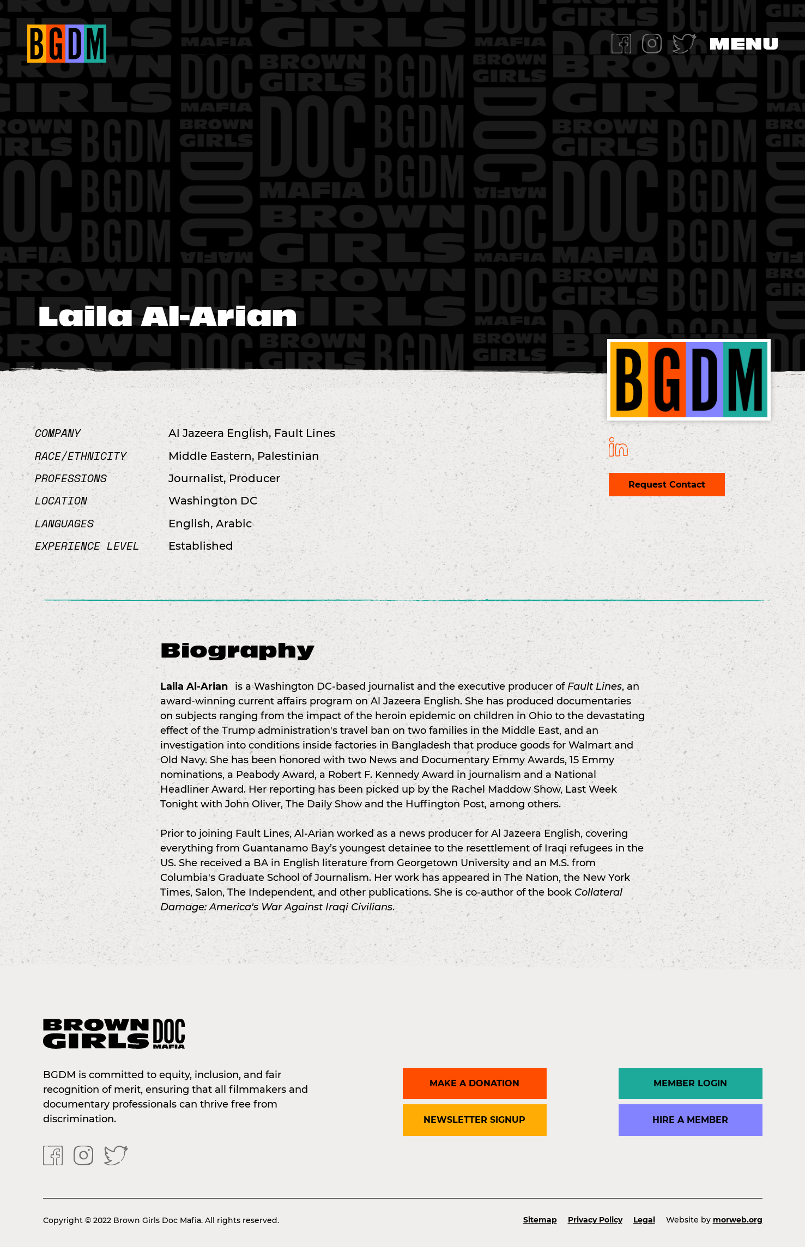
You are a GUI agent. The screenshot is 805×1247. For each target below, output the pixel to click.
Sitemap (540, 1220)
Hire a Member (690, 1120)
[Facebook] (621, 43)
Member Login (690, 1083)
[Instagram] (652, 43)
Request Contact (666, 484)
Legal (644, 1220)
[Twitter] (685, 43)
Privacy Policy (595, 1220)
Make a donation (474, 1083)
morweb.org (737, 1220)
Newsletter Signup (474, 1120)
